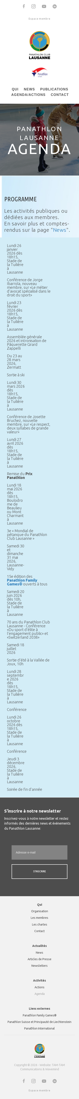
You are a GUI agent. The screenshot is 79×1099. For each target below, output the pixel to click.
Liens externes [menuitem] (39, 1008)
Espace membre (39, 18)
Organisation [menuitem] (39, 911)
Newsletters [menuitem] (39, 965)
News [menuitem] (29, 89)
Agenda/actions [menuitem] (28, 95)
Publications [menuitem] (54, 89)
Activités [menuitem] (39, 980)
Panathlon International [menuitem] (39, 1028)
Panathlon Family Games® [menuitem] (39, 1015)
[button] (24, 6)
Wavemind (52, 1069)
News (59, 230)
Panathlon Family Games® (22, 582)
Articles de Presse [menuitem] (39, 959)
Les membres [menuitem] (39, 917)
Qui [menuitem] (15, 89)
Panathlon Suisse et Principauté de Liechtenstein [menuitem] (39, 1022)
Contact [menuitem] (60, 95)
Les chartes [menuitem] (39, 924)
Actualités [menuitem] (39, 946)
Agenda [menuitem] (40, 993)
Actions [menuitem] (39, 987)
